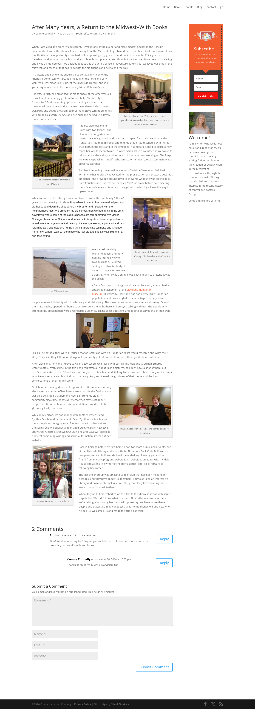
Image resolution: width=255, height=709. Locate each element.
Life (86, 33)
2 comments (108, 33)
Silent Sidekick (119, 704)
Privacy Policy (82, 704)
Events (189, 7)
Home (166, 7)
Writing (94, 33)
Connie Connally (45, 33)
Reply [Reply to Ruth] (164, 539)
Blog (200, 7)
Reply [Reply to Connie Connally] (164, 562)
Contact (211, 7)
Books (178, 7)
